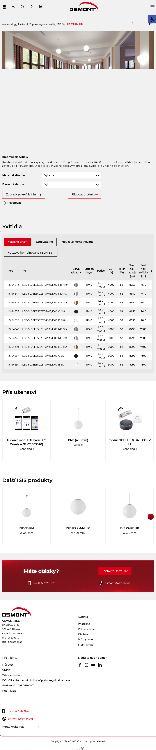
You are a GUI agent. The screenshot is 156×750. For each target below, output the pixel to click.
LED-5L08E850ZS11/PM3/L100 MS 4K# (45, 302)
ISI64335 (13, 364)
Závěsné (83, 634)
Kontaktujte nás (13, 726)
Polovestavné (86, 629)
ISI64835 (13, 320)
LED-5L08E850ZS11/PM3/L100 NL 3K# (44, 338)
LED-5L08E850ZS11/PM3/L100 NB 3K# (44, 329)
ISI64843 (13, 284)
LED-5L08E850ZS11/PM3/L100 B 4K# (44, 320)
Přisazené (84, 623)
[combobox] (71, 175)
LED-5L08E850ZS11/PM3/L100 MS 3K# (44, 346)
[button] (152, 19)
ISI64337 (13, 355)
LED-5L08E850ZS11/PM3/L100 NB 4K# (45, 284)
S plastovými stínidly (42, 24)
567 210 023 (44, 583)
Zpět (150, 23)
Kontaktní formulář (115, 571)
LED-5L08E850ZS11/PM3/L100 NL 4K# (44, 293)
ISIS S (60, 24)
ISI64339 (13, 346)
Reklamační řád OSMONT (18, 685)
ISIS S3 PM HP (74, 24)
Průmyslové (85, 639)
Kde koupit (9, 690)
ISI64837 (13, 311)
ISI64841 (13, 293)
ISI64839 (13, 302)
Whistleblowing (12, 675)
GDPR (6, 669)
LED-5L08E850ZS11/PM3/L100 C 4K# (44, 311)
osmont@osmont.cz (117, 583)
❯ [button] (150, 516)
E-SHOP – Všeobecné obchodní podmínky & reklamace (36, 680)
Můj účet (7, 664)
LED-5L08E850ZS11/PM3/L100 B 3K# (43, 364)
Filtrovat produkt (83, 194)
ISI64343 (13, 329)
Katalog (11, 24)
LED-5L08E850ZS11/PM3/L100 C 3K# (43, 355)
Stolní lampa (86, 644)
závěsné (23, 24)
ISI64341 (13, 338)
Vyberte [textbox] (49, 175)
